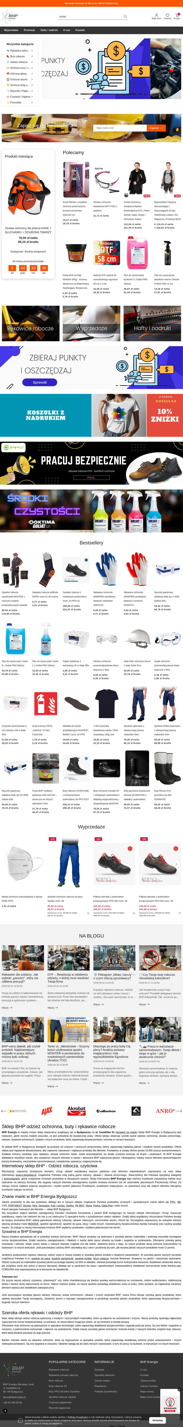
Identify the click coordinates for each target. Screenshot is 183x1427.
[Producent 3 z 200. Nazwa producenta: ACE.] (17, 1111)
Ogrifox (70, 1205)
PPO (172, 1202)
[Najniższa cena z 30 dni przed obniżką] (88, 913)
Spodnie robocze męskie (62, 1397)
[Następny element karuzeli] (179, 1111)
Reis (34, 1205)
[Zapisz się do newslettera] (120, 128)
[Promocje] (29, 30)
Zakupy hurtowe (149, 1386)
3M (178, 1202)
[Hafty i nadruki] (49, 30)
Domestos (44, 1205)
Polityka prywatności (106, 1391)
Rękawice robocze (59, 1369)
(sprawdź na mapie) (127, 1132)
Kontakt (144, 1375)
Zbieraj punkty (148, 1380)
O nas (143, 1369)
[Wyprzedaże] (11, 30)
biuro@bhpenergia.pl (14, 1397)
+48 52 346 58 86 (12, 1402)
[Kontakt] (80, 30)
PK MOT (79, 1205)
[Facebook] (5, 1411)
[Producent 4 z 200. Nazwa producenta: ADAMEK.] (47, 1111)
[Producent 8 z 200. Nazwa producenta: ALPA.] (166, 1111)
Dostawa (99, 1369)
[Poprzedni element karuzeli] (4, 1111)
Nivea (89, 1205)
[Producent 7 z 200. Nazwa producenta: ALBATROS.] (136, 1111)
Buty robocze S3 (58, 1386)
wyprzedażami (12, 1178)
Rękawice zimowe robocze (63, 1375)
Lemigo (61, 1205)
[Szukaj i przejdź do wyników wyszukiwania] (125, 16)
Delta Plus (107, 1205)
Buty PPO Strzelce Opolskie (64, 1391)
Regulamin (100, 1386)
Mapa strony (147, 1391)
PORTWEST (15, 1205)
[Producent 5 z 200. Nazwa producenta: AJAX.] (76, 1111)
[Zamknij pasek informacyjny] (179, 3)
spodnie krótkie (83, 1258)
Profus (96, 1205)
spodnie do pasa (40, 1258)
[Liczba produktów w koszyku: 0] (177, 17)
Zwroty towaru (102, 1380)
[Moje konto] (157, 17)
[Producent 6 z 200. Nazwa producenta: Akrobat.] (106, 1111)
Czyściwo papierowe (60, 1402)
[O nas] (66, 30)
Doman (27, 1205)
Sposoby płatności (105, 1375)
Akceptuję (157, 1420)
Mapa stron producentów (154, 1397)
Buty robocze (56, 1380)
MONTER (33, 1224)
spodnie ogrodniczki (62, 1258)
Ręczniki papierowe (59, 1408)
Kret (53, 1205)
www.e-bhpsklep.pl (26, 1175)
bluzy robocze (101, 1258)
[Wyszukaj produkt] (93, 17)
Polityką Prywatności (78, 1417)
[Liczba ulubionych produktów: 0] (168, 17)
